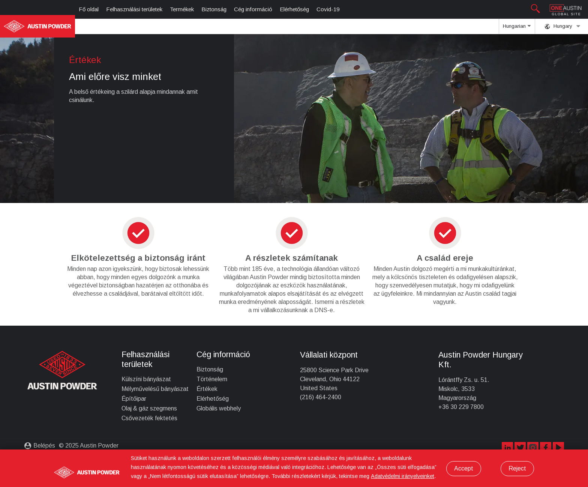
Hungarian (517, 28)
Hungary (562, 26)
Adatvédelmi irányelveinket (402, 476)
